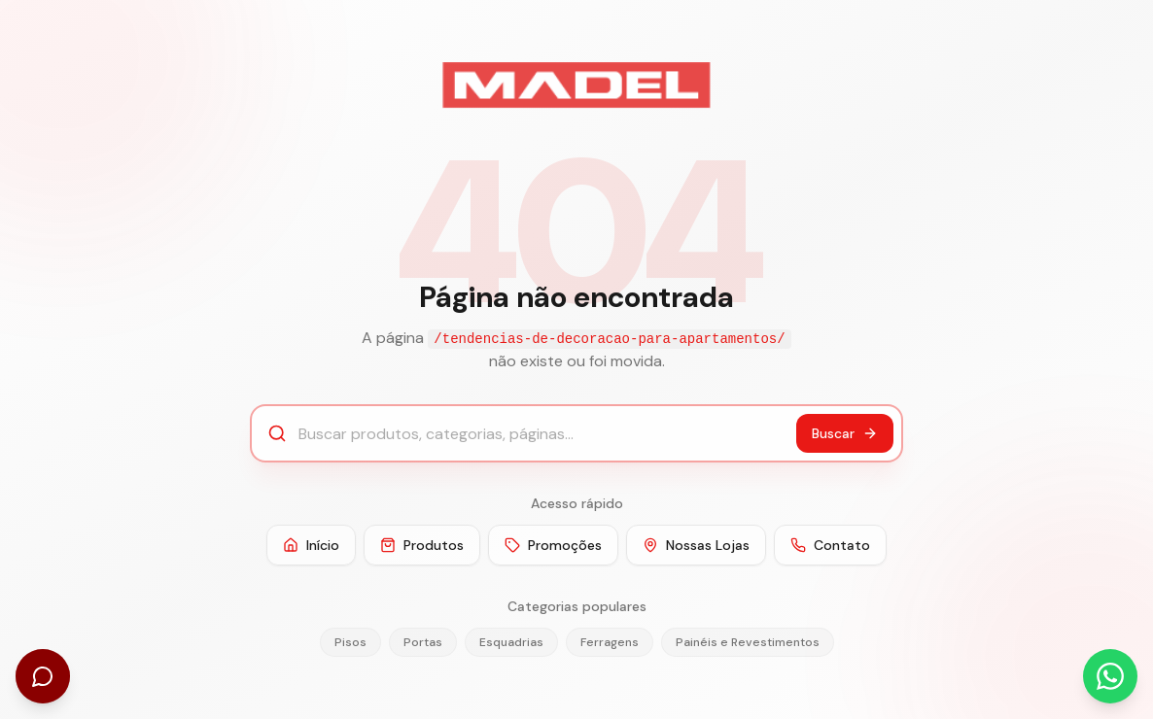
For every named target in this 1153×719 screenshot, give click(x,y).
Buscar (845, 433)
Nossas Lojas (696, 545)
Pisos (350, 642)
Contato (830, 545)
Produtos (422, 545)
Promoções (553, 545)
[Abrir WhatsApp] (1110, 676)
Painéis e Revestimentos (748, 642)
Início (311, 545)
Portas (422, 642)
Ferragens (609, 642)
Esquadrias (511, 642)
